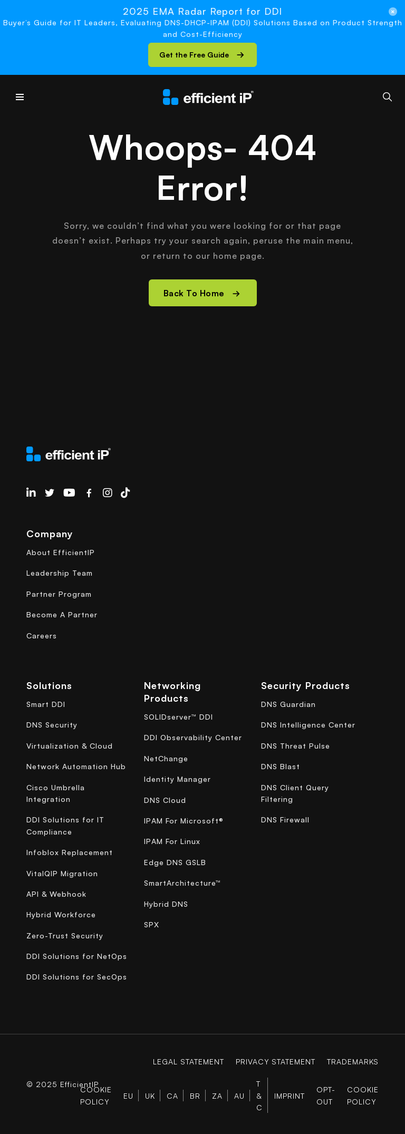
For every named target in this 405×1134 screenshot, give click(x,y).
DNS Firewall (285, 819)
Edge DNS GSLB (175, 862)
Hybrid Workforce (61, 914)
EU (128, 1095)
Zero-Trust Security (64, 935)
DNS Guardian (288, 704)
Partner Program (59, 593)
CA (172, 1095)
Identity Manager (177, 778)
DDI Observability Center (193, 737)
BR (195, 1095)
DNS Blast (280, 766)
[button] (202, 55)
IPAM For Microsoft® (184, 820)
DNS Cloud (165, 800)
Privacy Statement (275, 1061)
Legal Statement (188, 1061)
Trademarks (353, 1061)
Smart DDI (45, 704)
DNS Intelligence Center (308, 724)
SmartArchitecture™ (182, 882)
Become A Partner (62, 614)
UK (150, 1095)
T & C (259, 1095)
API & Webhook (56, 893)
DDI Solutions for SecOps (76, 976)
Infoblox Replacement (69, 852)
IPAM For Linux (172, 841)
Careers (41, 635)
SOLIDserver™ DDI (178, 716)
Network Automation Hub (76, 766)
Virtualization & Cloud (69, 745)
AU (239, 1095)
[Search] (387, 97)
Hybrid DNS (166, 903)
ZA (217, 1095)
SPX (151, 924)
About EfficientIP (60, 552)
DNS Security (52, 724)
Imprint (289, 1095)
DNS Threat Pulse (295, 745)
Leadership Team (59, 572)
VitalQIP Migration (62, 873)
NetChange (166, 758)
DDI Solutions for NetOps (76, 956)
